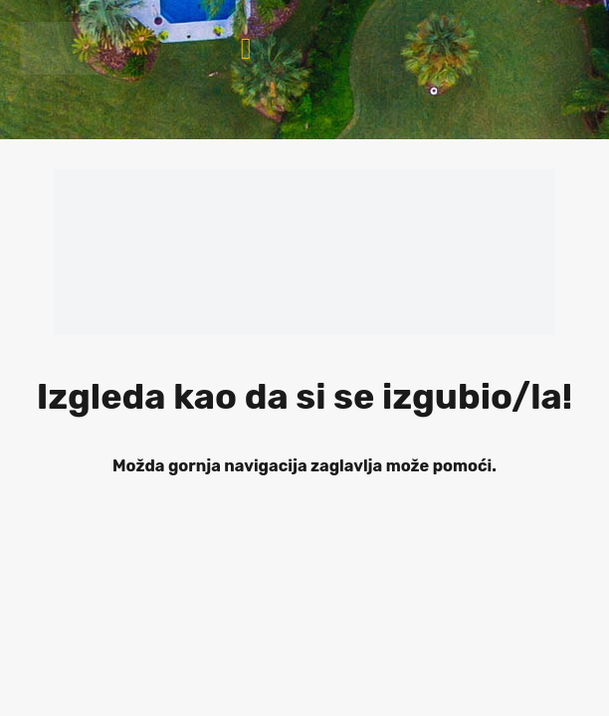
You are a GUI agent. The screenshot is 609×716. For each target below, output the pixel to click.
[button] (246, 48)
